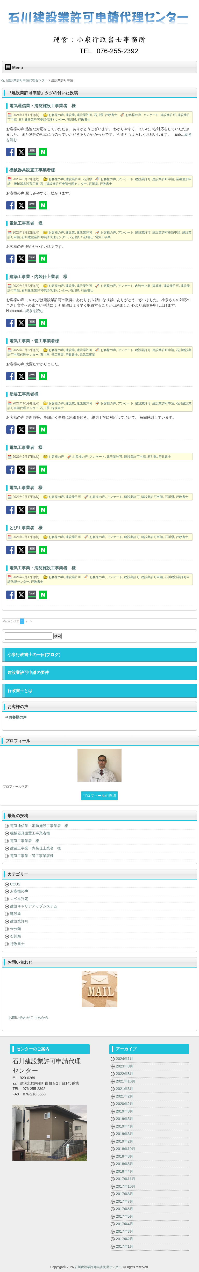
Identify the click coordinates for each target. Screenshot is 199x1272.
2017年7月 (124, 1201)
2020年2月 (124, 1104)
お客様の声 (56, 115)
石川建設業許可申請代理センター (41, 119)
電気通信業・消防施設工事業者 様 (39, 826)
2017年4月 (124, 1224)
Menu (14, 67)
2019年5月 (124, 1119)
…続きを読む (33, 311)
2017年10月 (125, 1186)
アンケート (151, 115)
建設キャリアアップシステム (33, 906)
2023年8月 (124, 1066)
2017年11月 (125, 1179)
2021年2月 (124, 1096)
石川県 (98, 115)
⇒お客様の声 (16, 717)
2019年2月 (124, 1141)
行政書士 (111, 115)
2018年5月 (124, 1164)
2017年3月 (124, 1231)
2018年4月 (124, 1171)
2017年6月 (124, 1209)
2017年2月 (124, 1239)
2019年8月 (124, 1111)
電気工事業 (103, 237)
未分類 (15, 929)
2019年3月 (124, 1134)
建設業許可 (84, 115)
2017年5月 (124, 1216)
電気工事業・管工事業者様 (32, 856)
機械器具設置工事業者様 (30, 833)
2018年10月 (125, 1149)
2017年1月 (124, 1246)
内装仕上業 (143, 286)
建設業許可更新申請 (166, 232)
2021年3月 (124, 1089)
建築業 (157, 286)
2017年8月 (124, 1194)
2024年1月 (124, 1059)
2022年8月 (124, 1074)
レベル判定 (19, 899)
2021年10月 (125, 1081)
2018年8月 (124, 1156)
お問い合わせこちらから (26, 1017)
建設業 (70, 115)
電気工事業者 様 (24, 841)
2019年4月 (124, 1126)
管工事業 (57, 355)
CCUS (15, 884)
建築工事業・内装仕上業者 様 (35, 848)
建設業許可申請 (163, 179)
